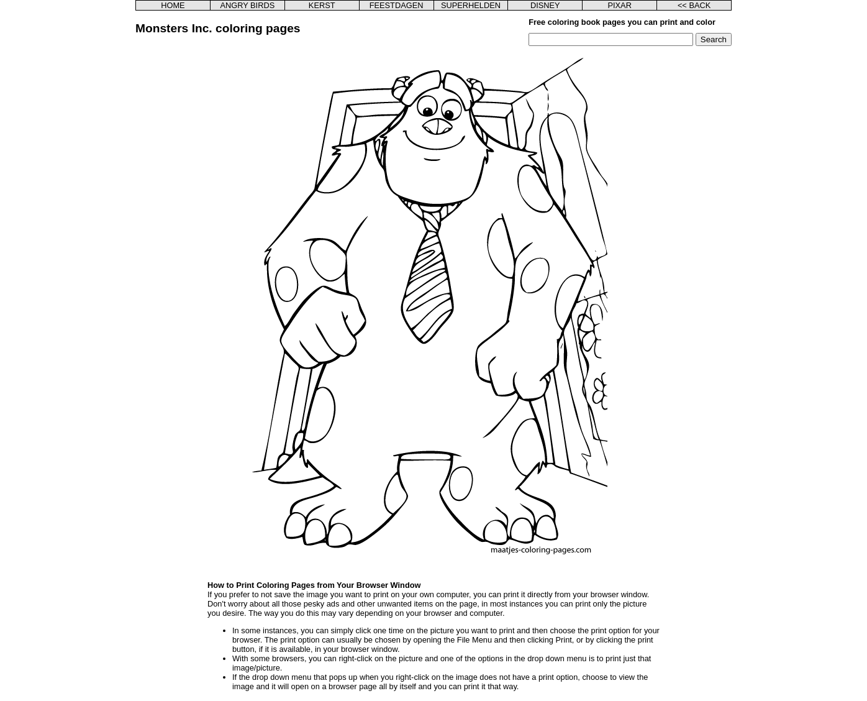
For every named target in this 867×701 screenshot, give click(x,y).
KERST (322, 5)
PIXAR (619, 5)
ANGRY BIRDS (247, 5)
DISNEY (545, 5)
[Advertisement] (212, 232)
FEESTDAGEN (397, 5)
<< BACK (694, 5)
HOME (172, 5)
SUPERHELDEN (471, 5)
